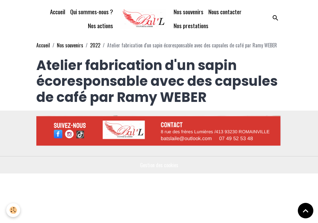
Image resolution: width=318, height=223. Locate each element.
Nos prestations (191, 25)
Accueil (57, 11)
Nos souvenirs (188, 11)
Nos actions (100, 25)
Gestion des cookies (159, 165)
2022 (95, 45)
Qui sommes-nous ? (91, 11)
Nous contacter (225, 11)
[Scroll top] (305, 210)
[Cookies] (13, 210)
